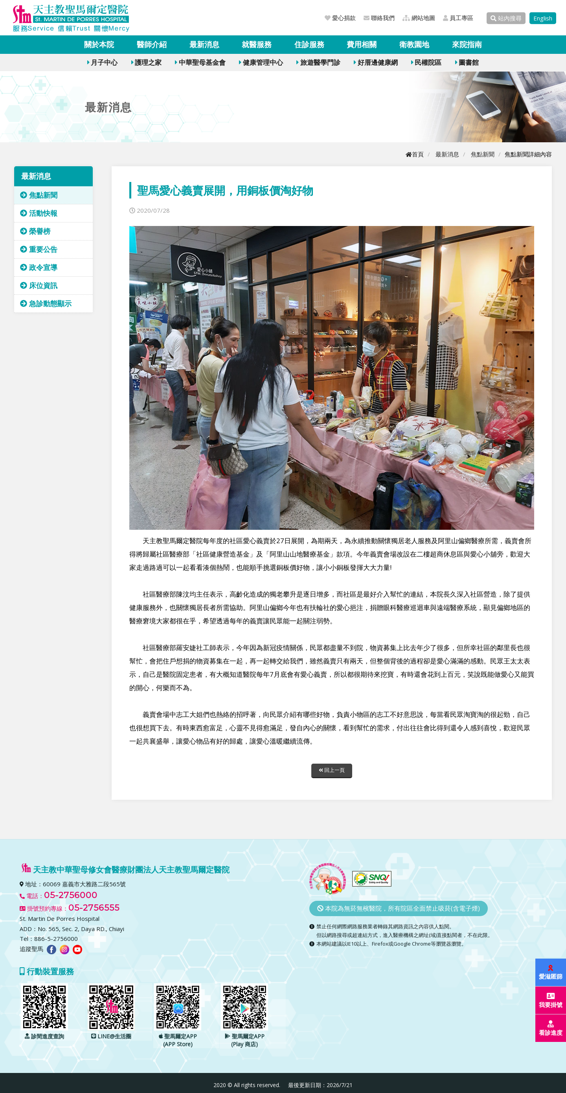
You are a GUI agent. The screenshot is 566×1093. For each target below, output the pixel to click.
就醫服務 (257, 44)
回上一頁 (332, 770)
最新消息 (204, 44)
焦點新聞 (482, 154)
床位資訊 (38, 285)
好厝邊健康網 (375, 62)
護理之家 (146, 62)
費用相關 (362, 44)
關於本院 (99, 44)
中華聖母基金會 (200, 62)
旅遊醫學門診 (318, 62)
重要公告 (38, 249)
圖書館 (467, 62)
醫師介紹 (152, 44)
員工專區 (458, 18)
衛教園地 (414, 44)
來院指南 (467, 44)
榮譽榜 (35, 231)
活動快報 (38, 213)
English (542, 18)
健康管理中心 (261, 62)
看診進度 (551, 1028)
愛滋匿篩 (551, 972)
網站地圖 (418, 18)
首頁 (415, 154)
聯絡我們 (379, 18)
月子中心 (102, 62)
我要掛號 (551, 1000)
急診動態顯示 (46, 303)
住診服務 (309, 44)
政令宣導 (38, 267)
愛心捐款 (340, 18)
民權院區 (426, 62)
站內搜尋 (506, 18)
